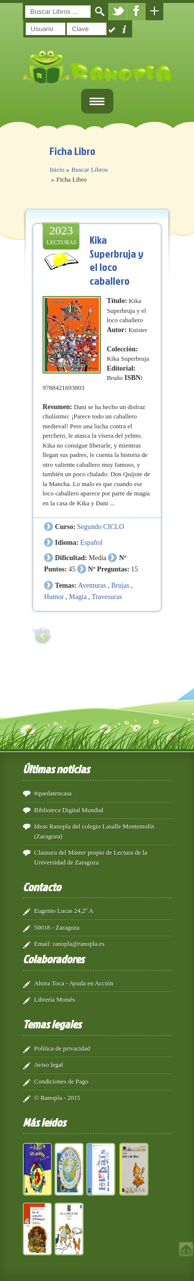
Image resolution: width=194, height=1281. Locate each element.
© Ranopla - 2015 (57, 1097)
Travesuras (107, 597)
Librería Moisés (54, 999)
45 (71, 569)
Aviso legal (48, 1064)
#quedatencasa (53, 793)
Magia (78, 597)
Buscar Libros (89, 169)
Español (91, 542)
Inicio (56, 169)
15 (134, 569)
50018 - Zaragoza (57, 927)
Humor (54, 597)
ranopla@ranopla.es (78, 943)
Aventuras (92, 585)
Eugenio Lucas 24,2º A (64, 910)
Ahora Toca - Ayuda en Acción (73, 983)
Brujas (120, 585)
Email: (42, 943)
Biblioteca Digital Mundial (68, 810)
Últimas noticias (56, 769)
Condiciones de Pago (61, 1081)
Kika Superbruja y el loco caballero (117, 260)
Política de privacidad (62, 1048)
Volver (41, 631)
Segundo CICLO (100, 526)
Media (97, 558)
